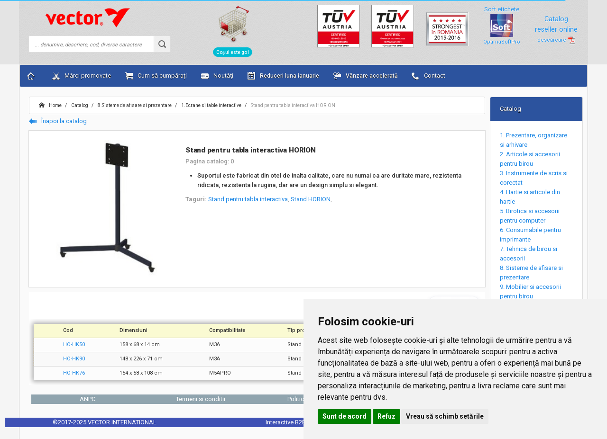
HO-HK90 (74, 359)
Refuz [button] (386, 416)
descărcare (556, 40)
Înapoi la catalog (58, 121)
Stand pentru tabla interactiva (248, 199)
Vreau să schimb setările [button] (445, 416)
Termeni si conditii (200, 399)
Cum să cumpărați (156, 76)
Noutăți (217, 76)
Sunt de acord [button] (344, 416)
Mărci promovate (81, 76)
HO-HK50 (74, 344)
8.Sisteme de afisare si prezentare (134, 105)
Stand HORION (311, 199)
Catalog (79, 105)
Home (50, 105)
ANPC (87, 399)
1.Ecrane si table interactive (210, 105)
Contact (428, 76)
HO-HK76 (74, 373)
